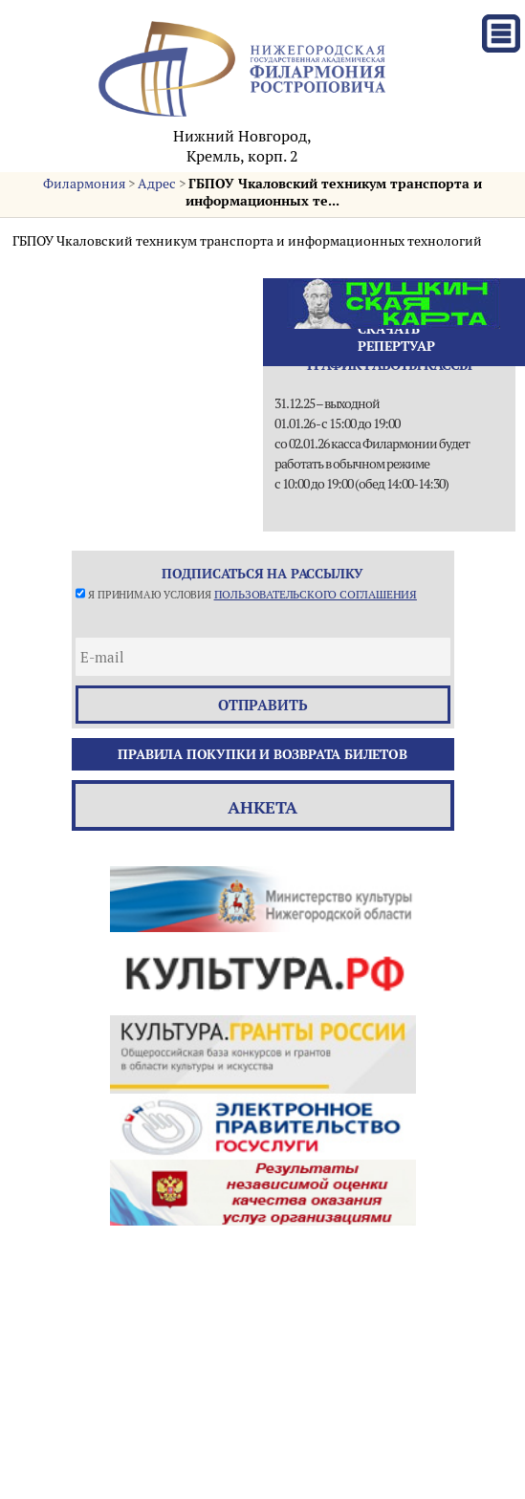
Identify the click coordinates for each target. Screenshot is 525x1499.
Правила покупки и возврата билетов (262, 754)
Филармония (84, 183)
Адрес (157, 183)
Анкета (262, 807)
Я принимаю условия (252, 594)
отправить (263, 705)
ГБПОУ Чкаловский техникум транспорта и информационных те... (334, 192)
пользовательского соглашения (315, 594)
